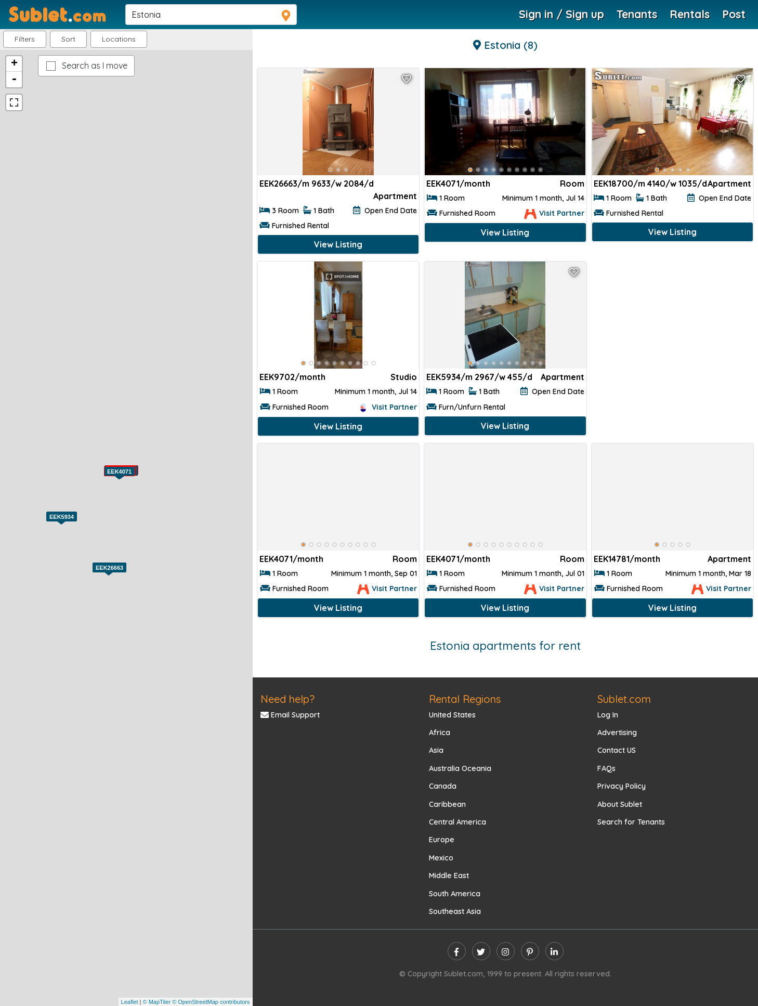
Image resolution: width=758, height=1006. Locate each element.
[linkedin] (554, 951)
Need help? (287, 699)
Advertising (617, 732)
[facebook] (457, 951)
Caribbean (447, 804)
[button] (118, 39)
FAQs (606, 768)
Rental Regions (465, 699)
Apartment (395, 196)
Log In (607, 715)
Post (734, 14)
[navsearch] (211, 14)
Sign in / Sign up (561, 14)
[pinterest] (530, 951)
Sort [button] (68, 39)
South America (454, 893)
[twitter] (481, 951)
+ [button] (14, 64)
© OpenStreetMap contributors (211, 1002)
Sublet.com (624, 699)
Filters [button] (25, 39)
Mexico (441, 858)
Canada (442, 786)
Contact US (616, 750)
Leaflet (129, 1002)
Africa (439, 732)
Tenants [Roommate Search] (637, 14)
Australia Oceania (460, 768)
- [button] (14, 79)
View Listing (338, 244)
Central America (457, 822)
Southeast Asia (455, 911)
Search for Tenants (631, 822)
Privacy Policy (621, 786)
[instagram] (505, 951)
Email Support (290, 715)
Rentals (690, 14)
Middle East (449, 875)
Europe (441, 839)
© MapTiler (157, 1002)
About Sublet (619, 804)
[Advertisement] (672, 334)
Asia (436, 750)
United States (452, 715)
